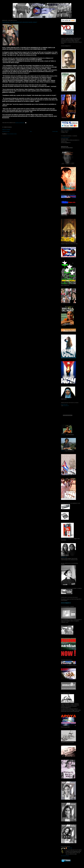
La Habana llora (64, 665)
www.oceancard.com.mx (65, 137)
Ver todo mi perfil (65, 855)
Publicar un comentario (6, 129)
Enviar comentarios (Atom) (12, 133)
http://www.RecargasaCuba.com (66, 129)
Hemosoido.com (66, 405)
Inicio (31, 131)
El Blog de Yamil (64, 557)
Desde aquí (63, 450)
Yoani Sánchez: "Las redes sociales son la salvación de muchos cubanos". (19, 22)
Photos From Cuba (64, 404)
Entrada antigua (55, 131)
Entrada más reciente (5, 131)
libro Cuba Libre (65, 538)
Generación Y (63, 434)
